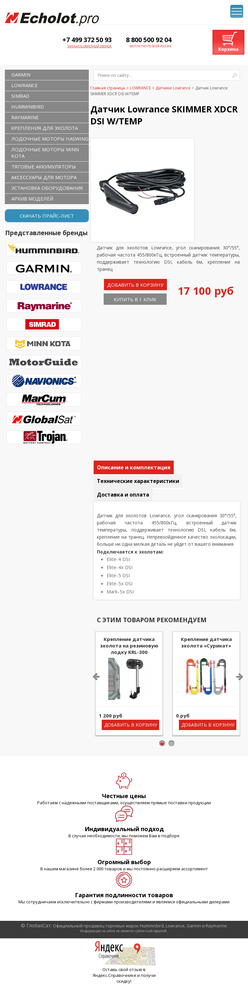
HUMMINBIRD (27, 106)
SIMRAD (20, 96)
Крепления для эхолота (44, 128)
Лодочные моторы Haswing (49, 138)
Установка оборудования (47, 188)
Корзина (228, 49)
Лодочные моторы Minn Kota (45, 152)
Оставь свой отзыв (122, 969)
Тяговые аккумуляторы (43, 166)
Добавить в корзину (135, 284)
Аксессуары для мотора (44, 177)
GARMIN (20, 74)
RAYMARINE (25, 117)
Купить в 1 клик (135, 299)
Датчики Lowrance (173, 88)
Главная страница (107, 88)
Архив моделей (32, 198)
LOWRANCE (24, 85)
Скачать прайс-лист (47, 215)
